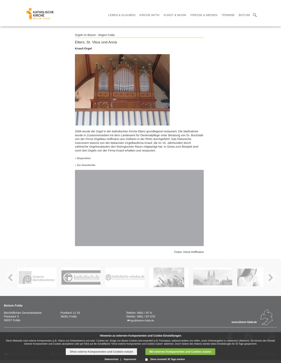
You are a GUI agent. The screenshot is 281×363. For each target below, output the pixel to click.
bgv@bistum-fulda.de (142, 320)
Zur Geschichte (86, 165)
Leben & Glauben (121, 15)
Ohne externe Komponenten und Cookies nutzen (101, 351)
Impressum (130, 359)
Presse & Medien (203, 15)
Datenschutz (111, 359)
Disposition (84, 158)
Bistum (244, 15)
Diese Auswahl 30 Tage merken (167, 359)
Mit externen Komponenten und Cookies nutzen (180, 351)
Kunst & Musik (175, 15)
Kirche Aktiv (150, 15)
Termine (228, 15)
